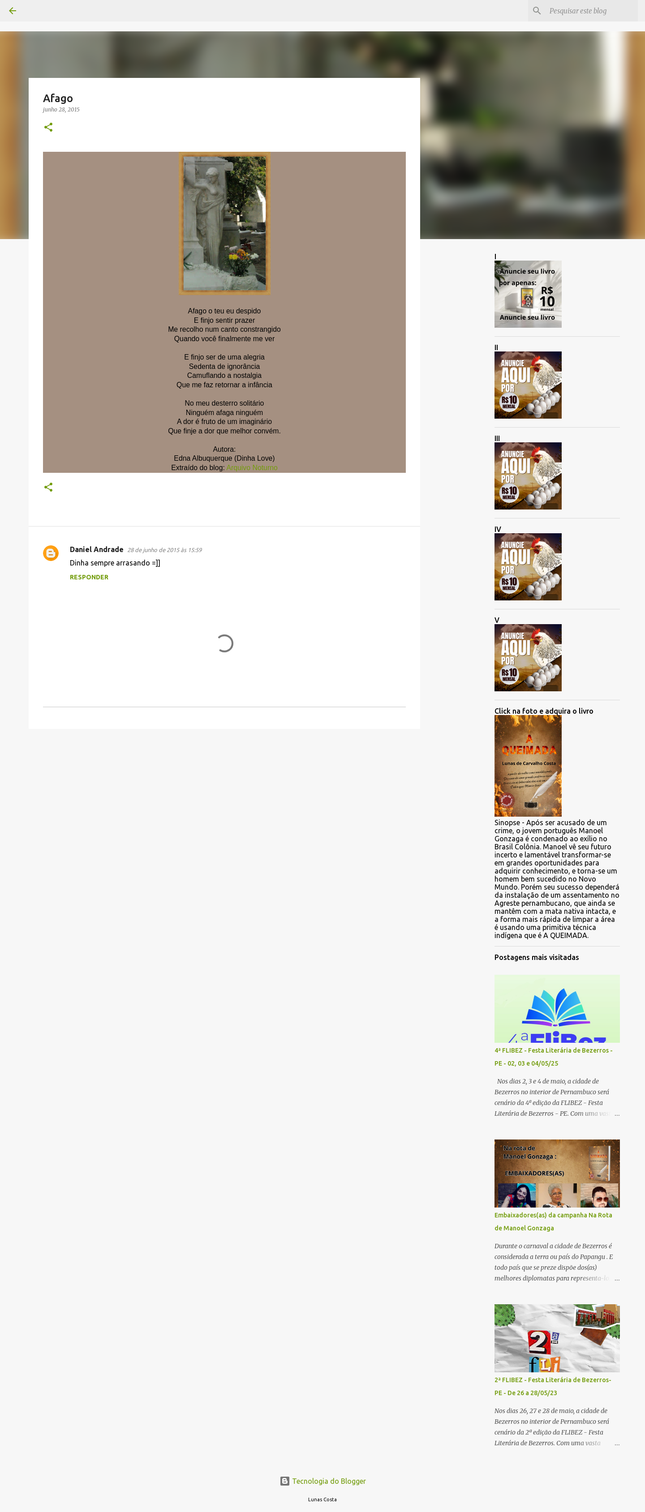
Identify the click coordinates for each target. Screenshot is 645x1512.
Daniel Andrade (97, 549)
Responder (89, 577)
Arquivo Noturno (251, 467)
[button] (48, 128)
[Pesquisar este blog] (591, 10)
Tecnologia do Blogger (323, 1481)
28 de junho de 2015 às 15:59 (164, 550)
